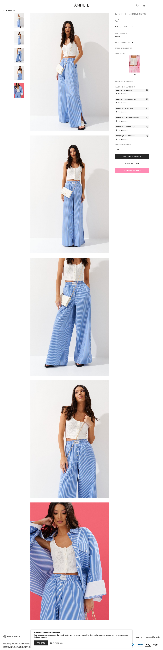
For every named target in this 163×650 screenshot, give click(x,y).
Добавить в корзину (132, 157)
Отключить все (56, 643)
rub (131, 26)
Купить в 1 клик (132, 163)
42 (118, 149)
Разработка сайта (142, 638)
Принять (41, 643)
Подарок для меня (132, 170)
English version (13, 636)
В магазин (10, 10)
